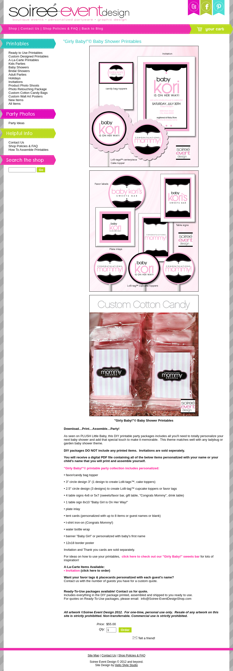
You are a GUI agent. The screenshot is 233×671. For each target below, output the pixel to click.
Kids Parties (16, 63)
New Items (15, 100)
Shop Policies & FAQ (60, 28)
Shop (12, 28)
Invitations (15, 82)
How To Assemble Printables (28, 150)
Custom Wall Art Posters (25, 96)
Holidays (14, 78)
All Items (14, 103)
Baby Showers (18, 67)
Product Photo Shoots (23, 85)
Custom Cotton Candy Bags (28, 93)
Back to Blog (92, 28)
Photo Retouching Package (27, 89)
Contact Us (30, 28)
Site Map (93, 655)
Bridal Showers (19, 71)
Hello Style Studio (126, 665)
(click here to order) (95, 570)
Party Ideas (16, 123)
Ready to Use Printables (25, 53)
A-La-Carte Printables (23, 60)
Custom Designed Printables (28, 56)
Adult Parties (17, 74)
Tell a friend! (146, 638)
